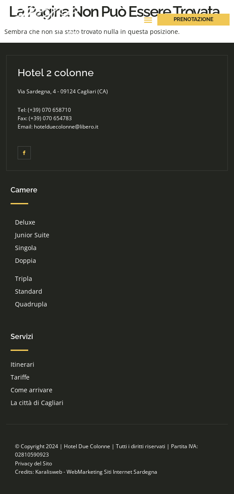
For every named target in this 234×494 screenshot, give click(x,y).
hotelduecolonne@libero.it (66, 126)
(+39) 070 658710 (49, 110)
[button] (148, 19)
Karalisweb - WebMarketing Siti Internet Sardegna (96, 472)
